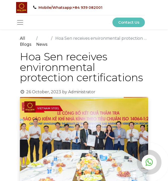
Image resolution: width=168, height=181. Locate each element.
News (41, 44)
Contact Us (128, 22)
